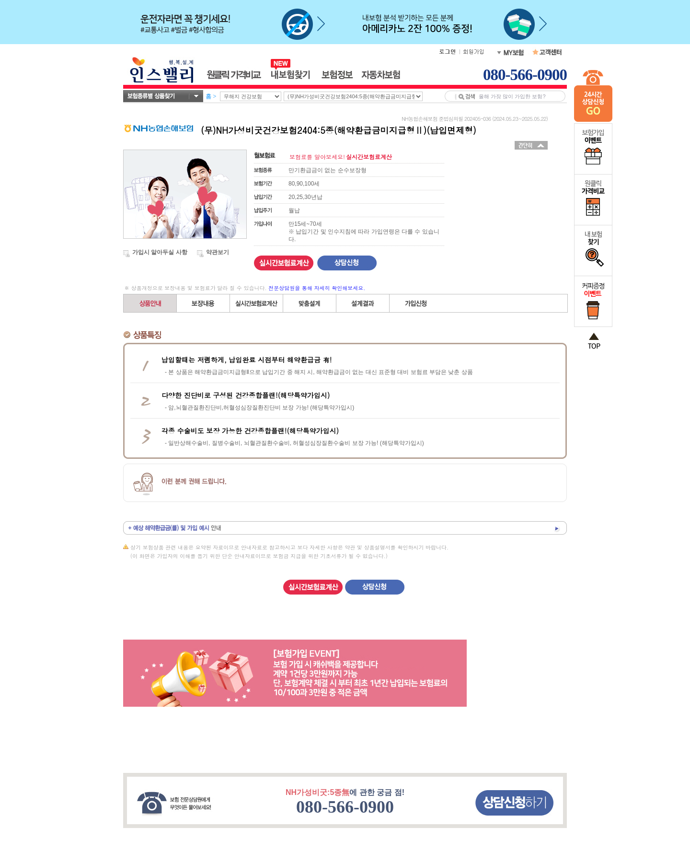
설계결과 (363, 303)
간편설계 (256, 303)
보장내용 (203, 303)
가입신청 (416, 303)
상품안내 (150, 303)
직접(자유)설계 (309, 303)
